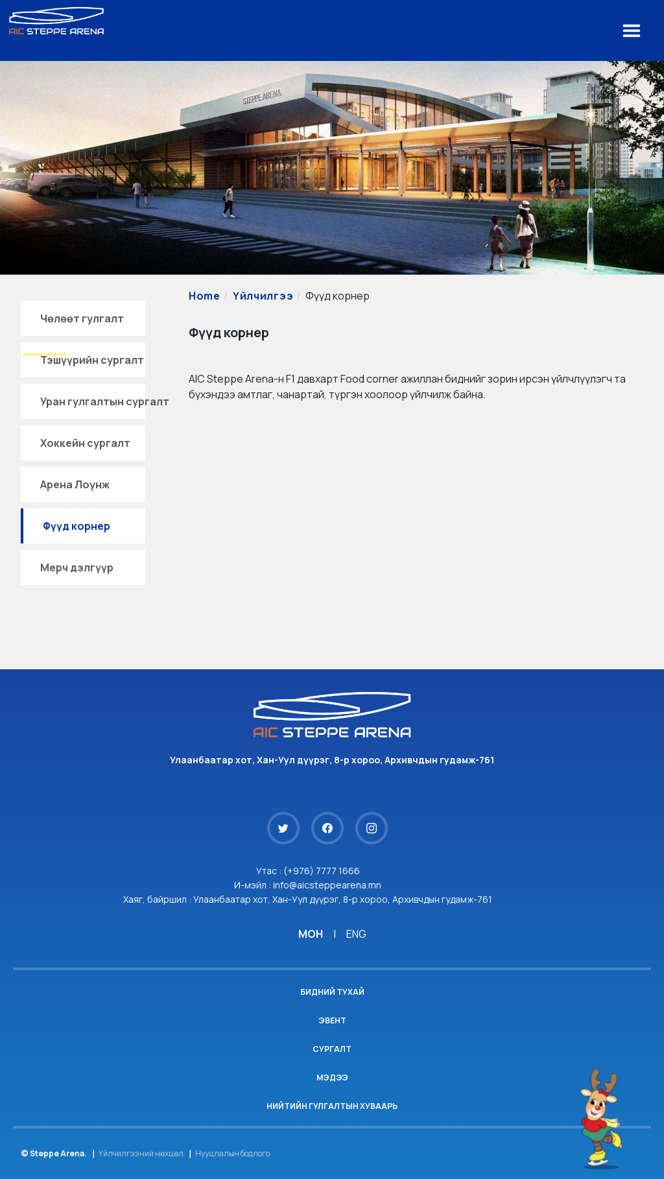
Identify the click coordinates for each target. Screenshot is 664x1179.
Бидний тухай (332, 991)
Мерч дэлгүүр (76, 567)
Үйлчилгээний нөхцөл (141, 1153)
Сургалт (332, 1048)
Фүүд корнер (76, 526)
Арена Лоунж (75, 484)
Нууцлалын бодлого (232, 1153)
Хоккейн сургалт (85, 443)
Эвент (332, 1020)
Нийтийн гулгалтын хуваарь (332, 1106)
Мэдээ (332, 1077)
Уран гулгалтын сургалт (104, 401)
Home (204, 296)
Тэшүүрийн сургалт (92, 360)
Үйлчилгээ (263, 296)
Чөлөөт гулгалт (82, 318)
